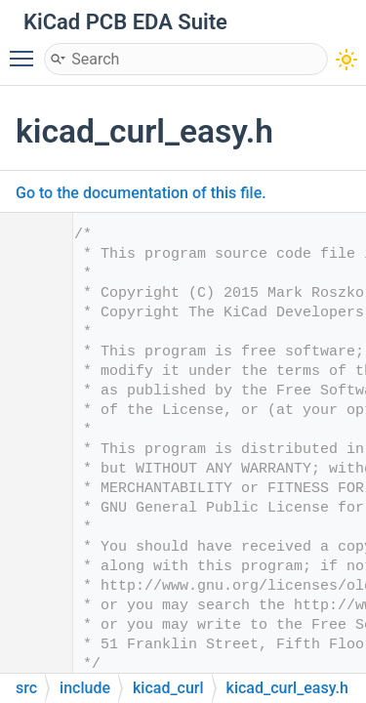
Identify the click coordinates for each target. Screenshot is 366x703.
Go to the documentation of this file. (141, 193)
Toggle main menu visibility (26, 50)
